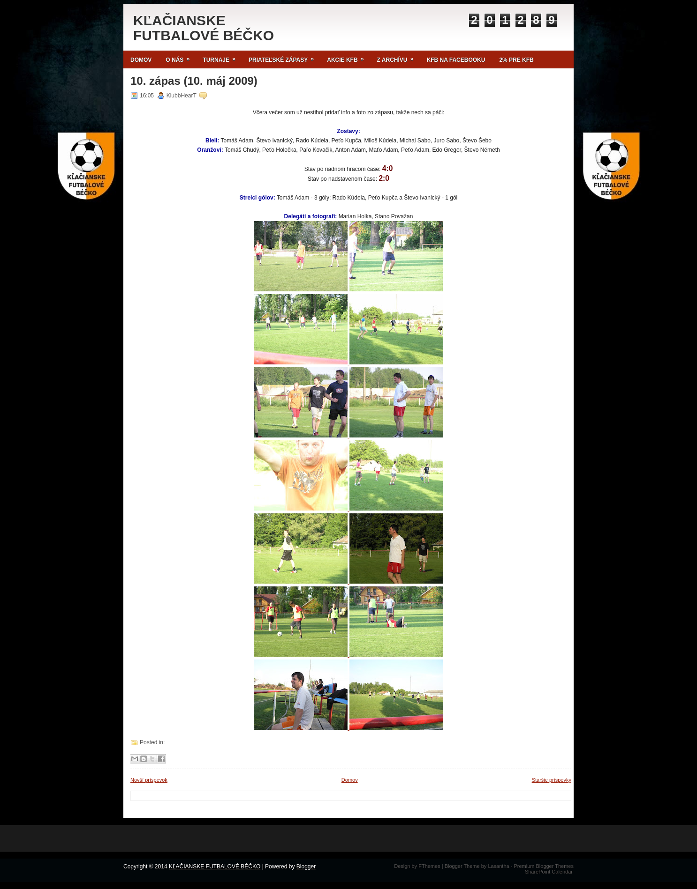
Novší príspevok (148, 780)
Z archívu (398, 57)
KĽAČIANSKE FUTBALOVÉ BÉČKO (203, 28)
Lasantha (498, 866)
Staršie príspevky (551, 780)
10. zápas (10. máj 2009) (194, 81)
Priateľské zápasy (284, 57)
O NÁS (181, 57)
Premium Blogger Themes (544, 866)
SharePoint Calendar (549, 871)
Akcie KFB (348, 57)
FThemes (429, 866)
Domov (141, 60)
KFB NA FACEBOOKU (456, 60)
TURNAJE (222, 57)
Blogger (306, 866)
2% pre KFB (516, 60)
